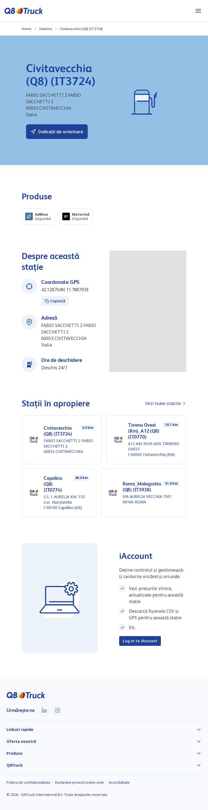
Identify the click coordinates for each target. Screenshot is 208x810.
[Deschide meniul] (198, 10)
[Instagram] (57, 710)
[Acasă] (23, 11)
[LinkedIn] (44, 710)
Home (26, 28)
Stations (45, 28)
